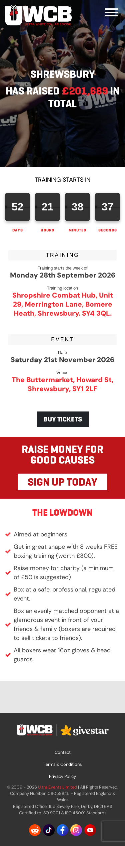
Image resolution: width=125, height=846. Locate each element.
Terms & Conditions (63, 764)
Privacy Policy (62, 776)
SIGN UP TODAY (62, 482)
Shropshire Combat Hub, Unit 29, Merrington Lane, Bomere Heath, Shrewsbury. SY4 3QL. (62, 304)
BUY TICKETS (62, 419)
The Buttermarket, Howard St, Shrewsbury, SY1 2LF (62, 384)
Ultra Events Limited (57, 787)
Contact (63, 752)
